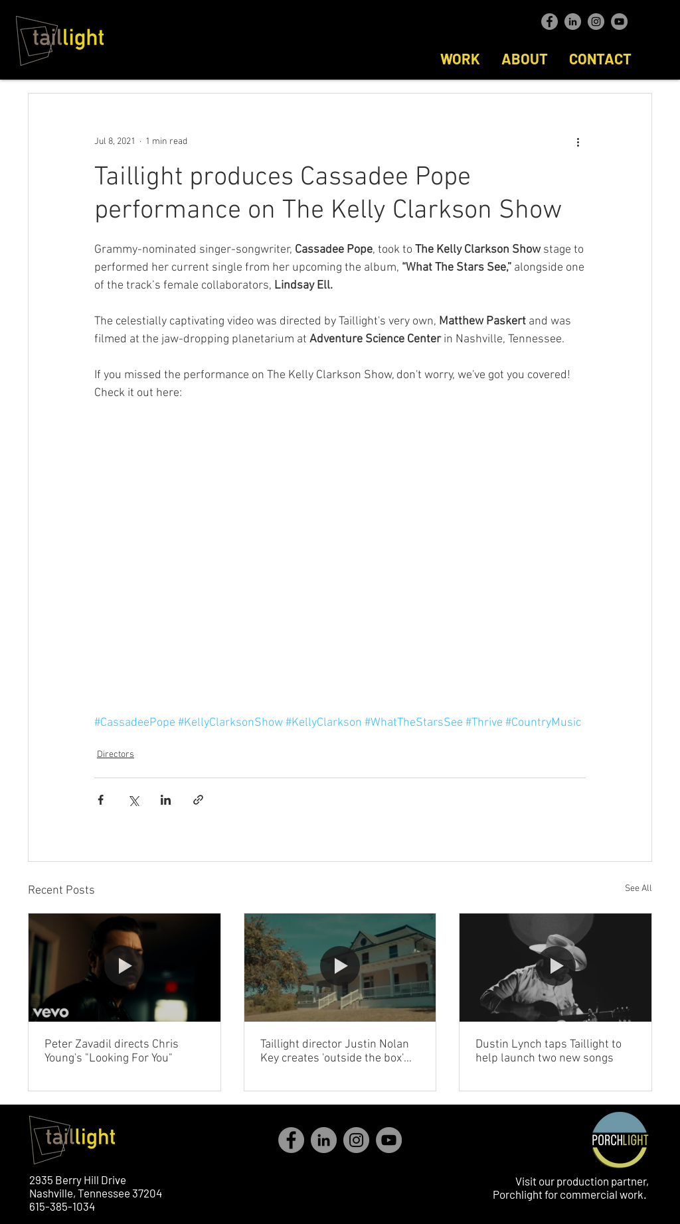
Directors (115, 754)
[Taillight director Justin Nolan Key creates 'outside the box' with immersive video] (340, 967)
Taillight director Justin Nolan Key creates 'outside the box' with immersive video (334, 1051)
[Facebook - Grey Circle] (549, 21)
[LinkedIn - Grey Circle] (572, 21)
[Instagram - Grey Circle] (596, 21)
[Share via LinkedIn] (165, 799)
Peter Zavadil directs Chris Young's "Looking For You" (111, 1051)
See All (638, 888)
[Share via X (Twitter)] (133, 799)
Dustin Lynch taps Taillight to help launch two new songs (548, 1051)
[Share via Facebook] (100, 799)
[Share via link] (198, 799)
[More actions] (578, 141)
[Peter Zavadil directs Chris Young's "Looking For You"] (124, 967)
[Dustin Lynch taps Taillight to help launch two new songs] (555, 967)
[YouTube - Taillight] (619, 21)
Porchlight (518, 1194)
